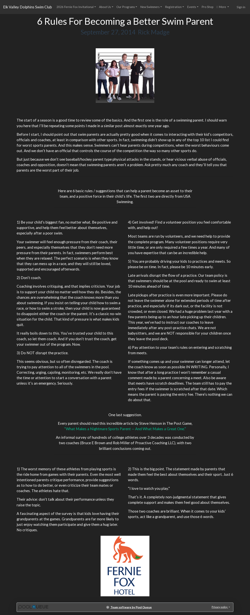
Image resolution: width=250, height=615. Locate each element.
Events (191, 7)
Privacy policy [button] (220, 607)
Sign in (241, 7)
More (222, 7)
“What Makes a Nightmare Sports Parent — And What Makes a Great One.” (125, 428)
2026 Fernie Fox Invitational (75, 7)
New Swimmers (150, 7)
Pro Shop (207, 7)
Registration (173, 7)
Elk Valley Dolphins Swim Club (27, 7)
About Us (105, 7)
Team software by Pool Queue (129, 607)
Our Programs (125, 7)
